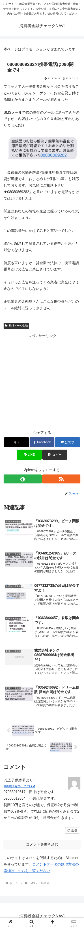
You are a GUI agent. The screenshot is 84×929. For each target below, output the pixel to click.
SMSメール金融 (16, 325)
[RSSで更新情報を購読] (61, 478)
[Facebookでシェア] (42, 442)
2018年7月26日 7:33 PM (19, 786)
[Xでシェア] (16, 442)
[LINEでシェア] (29, 455)
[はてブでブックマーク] (67, 442)
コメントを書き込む (42, 844)
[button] (54, 455)
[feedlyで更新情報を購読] (23, 478)
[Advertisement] (42, 381)
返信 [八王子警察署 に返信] (72, 830)
